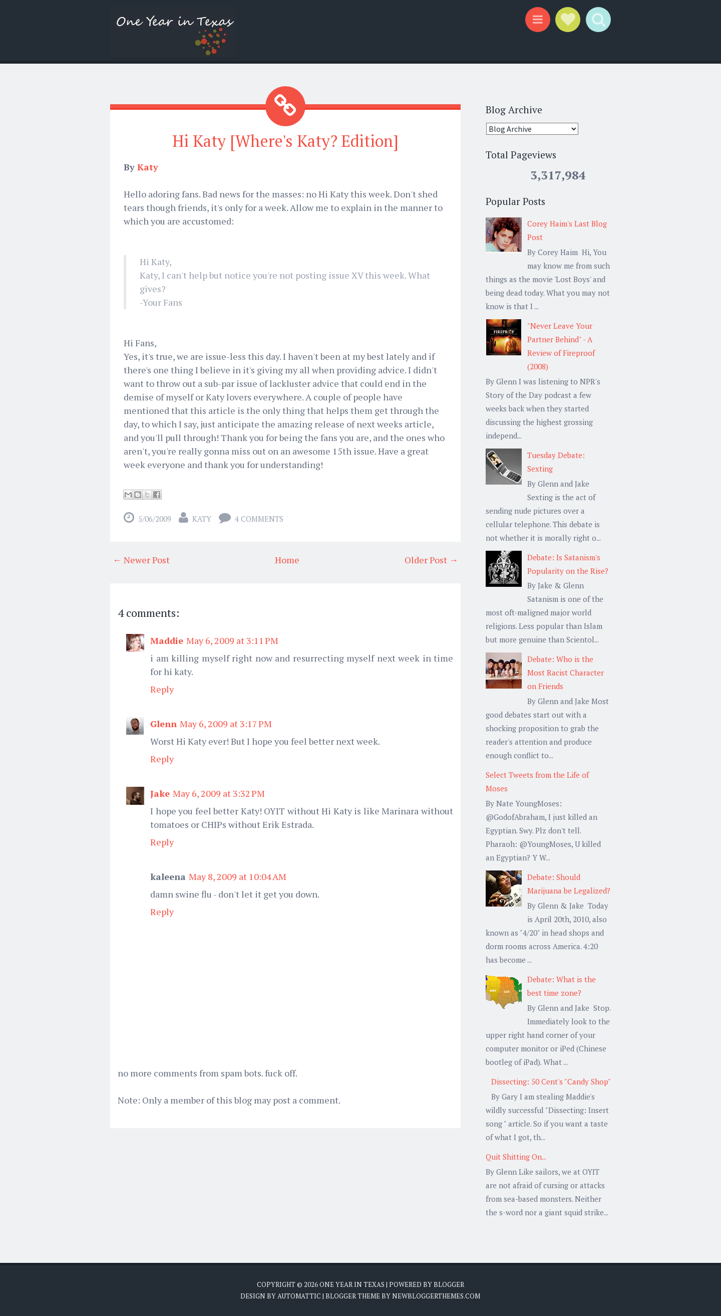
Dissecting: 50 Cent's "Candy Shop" (551, 1081)
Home (287, 560)
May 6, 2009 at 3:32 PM (219, 793)
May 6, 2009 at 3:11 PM (232, 640)
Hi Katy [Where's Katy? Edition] (285, 140)
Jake (160, 793)
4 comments (259, 519)
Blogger (449, 1284)
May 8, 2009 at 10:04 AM (237, 876)
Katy (147, 167)
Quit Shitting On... (516, 1157)
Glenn (163, 724)
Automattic (299, 1295)
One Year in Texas (352, 1284)
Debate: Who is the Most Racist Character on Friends (565, 672)
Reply (162, 689)
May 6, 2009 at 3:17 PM (226, 724)
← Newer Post (141, 560)
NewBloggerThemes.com (436, 1295)
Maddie (166, 640)
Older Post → (431, 560)
